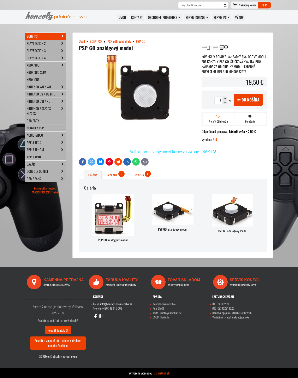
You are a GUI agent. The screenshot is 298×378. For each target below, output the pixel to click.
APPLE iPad (34, 156)
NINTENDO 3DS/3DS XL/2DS (46, 111)
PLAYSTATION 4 (46, 57)
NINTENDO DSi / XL (46, 101)
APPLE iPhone (46, 149)
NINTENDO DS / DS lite (46, 94)
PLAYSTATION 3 (46, 50)
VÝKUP (239, 17)
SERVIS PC (222, 17)
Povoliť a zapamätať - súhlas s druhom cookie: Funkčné (58, 343)
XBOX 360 (46, 65)
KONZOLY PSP (35, 127)
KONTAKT (137, 17)
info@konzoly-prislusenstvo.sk (116, 304)
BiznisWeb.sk (162, 373)
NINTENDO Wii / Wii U (46, 86)
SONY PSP (46, 36)
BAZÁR (46, 164)
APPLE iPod (46, 142)
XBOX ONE (33, 79)
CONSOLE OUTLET (46, 171)
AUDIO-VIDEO (46, 135)
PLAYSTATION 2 (46, 43)
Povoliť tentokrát (58, 330)
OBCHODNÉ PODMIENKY (164, 17)
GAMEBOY (33, 120)
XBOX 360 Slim (36, 72)
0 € (264, 5)
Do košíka (248, 100)
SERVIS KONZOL (197, 17)
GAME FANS (46, 178)
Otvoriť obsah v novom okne (58, 356)
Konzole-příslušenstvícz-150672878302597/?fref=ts (45, 190)
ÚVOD (122, 17)
